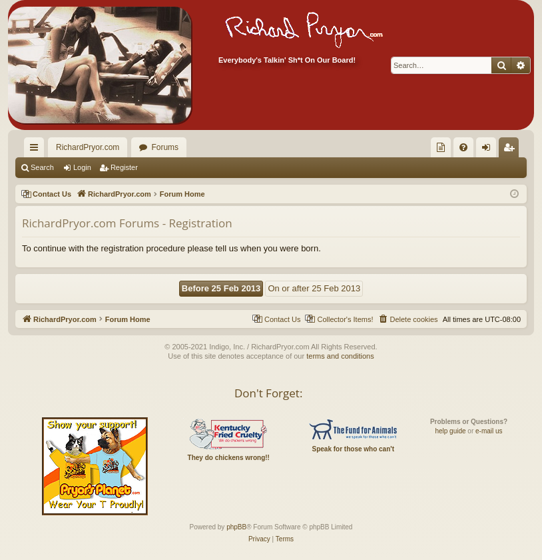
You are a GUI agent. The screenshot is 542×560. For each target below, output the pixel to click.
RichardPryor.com (87, 147)
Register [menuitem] (512, 150)
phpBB (236, 527)
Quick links (36, 150)
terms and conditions (340, 356)
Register (124, 167)
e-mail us (489, 431)
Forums (164, 147)
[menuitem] (441, 147)
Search (42, 167)
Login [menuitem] (489, 150)
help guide (450, 431)
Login (82, 167)
